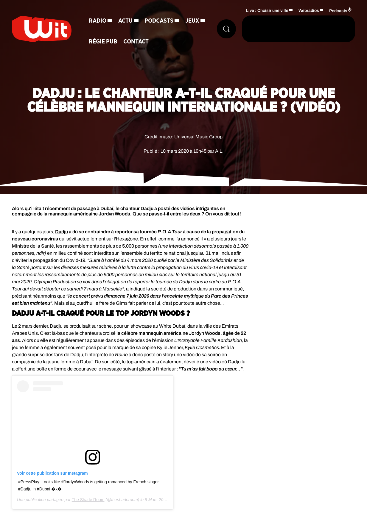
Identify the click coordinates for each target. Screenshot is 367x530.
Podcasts (158, 21)
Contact (136, 42)
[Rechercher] (226, 28)
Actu (125, 21)
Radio (97, 21)
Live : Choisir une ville (267, 10)
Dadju (61, 231)
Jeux (192, 21)
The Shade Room (88, 499)
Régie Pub (103, 42)
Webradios (308, 10)
